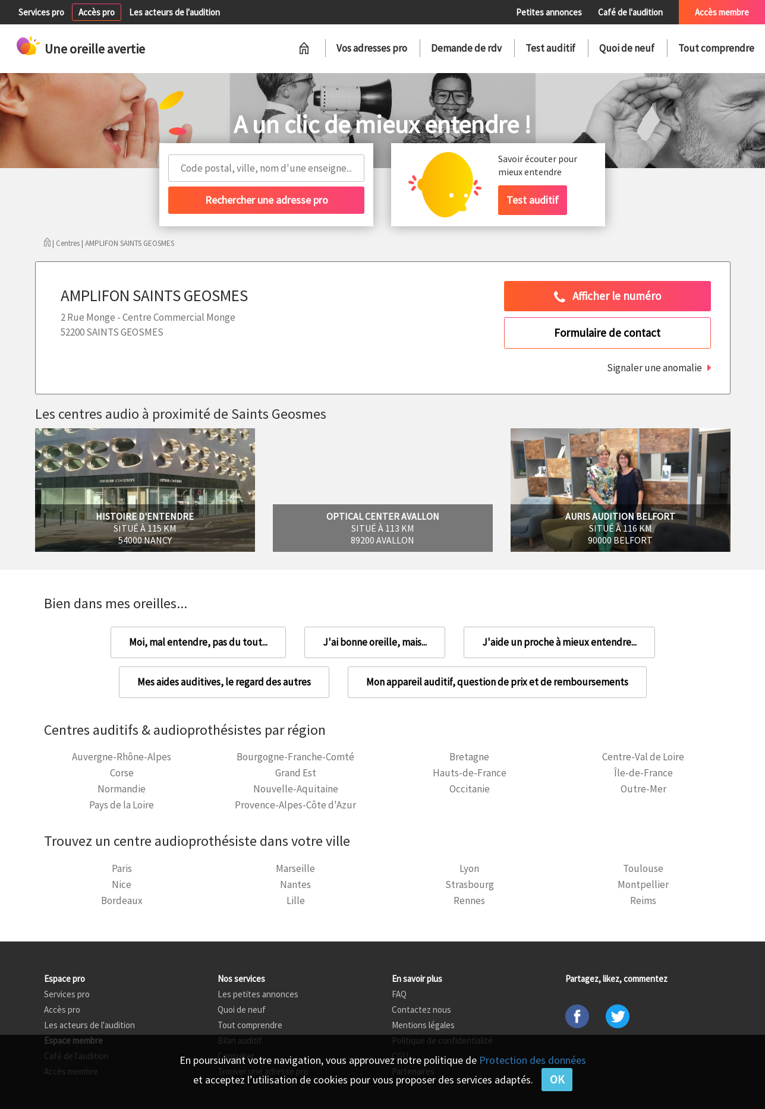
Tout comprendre (716, 48)
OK (557, 1079)
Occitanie (469, 788)
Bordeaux (122, 900)
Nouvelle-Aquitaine (295, 788)
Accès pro (96, 12)
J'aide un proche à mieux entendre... (559, 642)
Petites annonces (549, 12)
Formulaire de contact (607, 333)
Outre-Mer (643, 788)
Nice (121, 884)
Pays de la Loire (121, 804)
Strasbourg (469, 884)
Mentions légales (423, 1025)
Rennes (469, 900)
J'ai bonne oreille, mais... (375, 642)
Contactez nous (421, 1009)
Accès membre (722, 12)
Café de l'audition (630, 12)
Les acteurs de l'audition (174, 12)
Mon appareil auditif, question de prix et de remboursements (497, 681)
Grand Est (295, 772)
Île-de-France (643, 772)
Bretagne (469, 756)
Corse (122, 772)
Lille (296, 900)
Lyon (469, 868)
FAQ (399, 994)
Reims (643, 900)
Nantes (295, 884)
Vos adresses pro (371, 48)
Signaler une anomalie (654, 367)
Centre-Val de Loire (643, 756)
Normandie (121, 788)
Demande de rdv (466, 48)
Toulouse (643, 868)
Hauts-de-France (469, 772)
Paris (122, 868)
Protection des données (532, 1060)
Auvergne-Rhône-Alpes (121, 756)
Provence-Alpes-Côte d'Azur (295, 804)
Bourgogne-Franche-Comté (295, 756)
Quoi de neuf (626, 48)
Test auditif (550, 48)
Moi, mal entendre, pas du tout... (198, 642)
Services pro (41, 12)
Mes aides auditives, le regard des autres (224, 681)
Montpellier (643, 884)
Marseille (295, 868)
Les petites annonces (258, 994)
